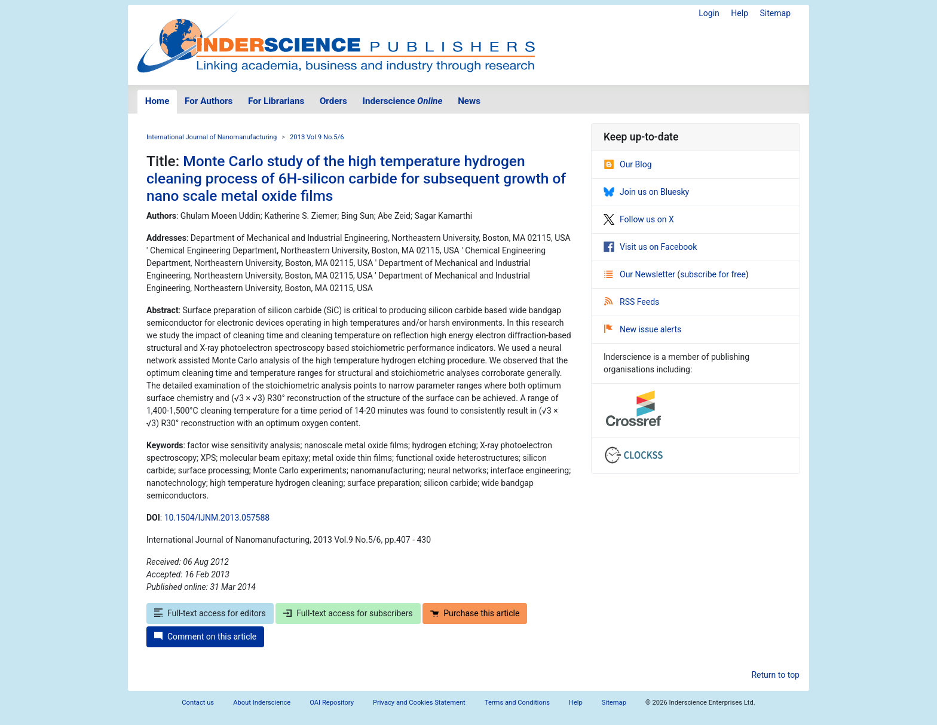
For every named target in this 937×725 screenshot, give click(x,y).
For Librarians (276, 101)
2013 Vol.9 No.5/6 (317, 137)
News (469, 101)
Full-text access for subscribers (347, 613)
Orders (333, 101)
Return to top (775, 675)
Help (739, 13)
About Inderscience (261, 702)
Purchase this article (474, 613)
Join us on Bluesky (646, 192)
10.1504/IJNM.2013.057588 (217, 517)
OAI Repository (332, 702)
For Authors (208, 101)
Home (157, 101)
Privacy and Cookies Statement (419, 702)
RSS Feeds (631, 302)
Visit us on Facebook (650, 247)
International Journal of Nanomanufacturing (211, 137)
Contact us (198, 702)
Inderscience (403, 101)
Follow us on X (639, 219)
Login (709, 13)
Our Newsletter (640, 274)
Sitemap (775, 13)
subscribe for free (713, 274)
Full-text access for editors (210, 613)
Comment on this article (205, 636)
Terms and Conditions (517, 702)
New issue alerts (642, 329)
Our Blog (628, 164)
